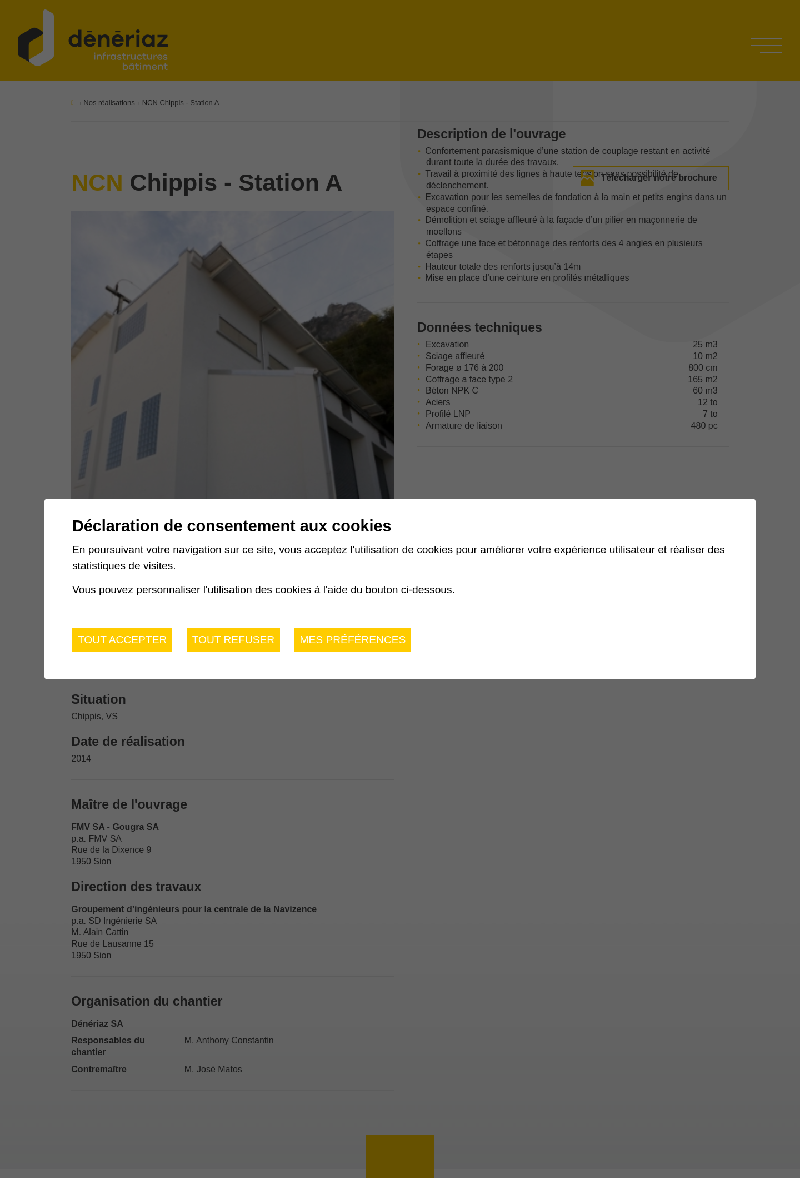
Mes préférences (353, 639)
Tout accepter (122, 639)
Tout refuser (233, 639)
